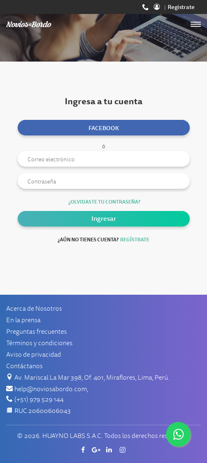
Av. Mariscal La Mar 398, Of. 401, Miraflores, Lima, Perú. (92, 378)
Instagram (123, 449)
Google (97, 449)
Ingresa (160, 7)
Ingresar (103, 218)
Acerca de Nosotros (34, 309)
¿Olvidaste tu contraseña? (104, 202)
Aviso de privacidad (33, 355)
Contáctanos (24, 366)
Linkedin (110, 449)
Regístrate (134, 239)
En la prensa (23, 320)
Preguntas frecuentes (36, 332)
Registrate (181, 7)
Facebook (104, 128)
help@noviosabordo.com (50, 389)
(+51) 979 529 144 (146, 7)
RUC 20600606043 (42, 411)
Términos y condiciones (39, 343)
